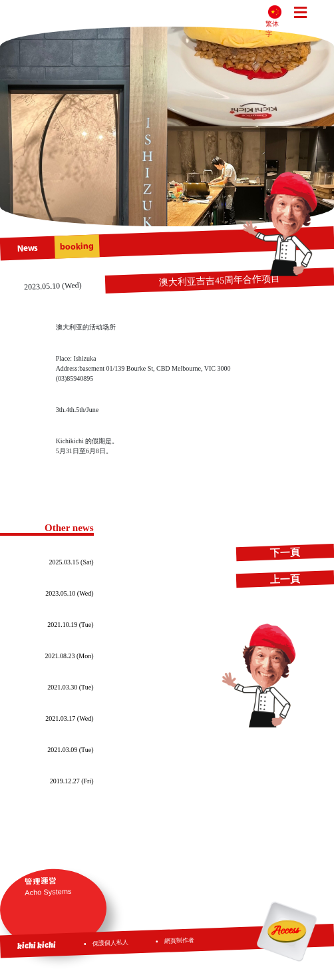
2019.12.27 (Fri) (72, 781)
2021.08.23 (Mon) (69, 656)
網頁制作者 (180, 940)
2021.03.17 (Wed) (69, 718)
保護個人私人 (110, 942)
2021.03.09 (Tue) (70, 749)
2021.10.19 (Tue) (70, 624)
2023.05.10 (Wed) (69, 593)
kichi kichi (37, 944)
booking (77, 247)
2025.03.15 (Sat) (71, 562)
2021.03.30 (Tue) (70, 687)
